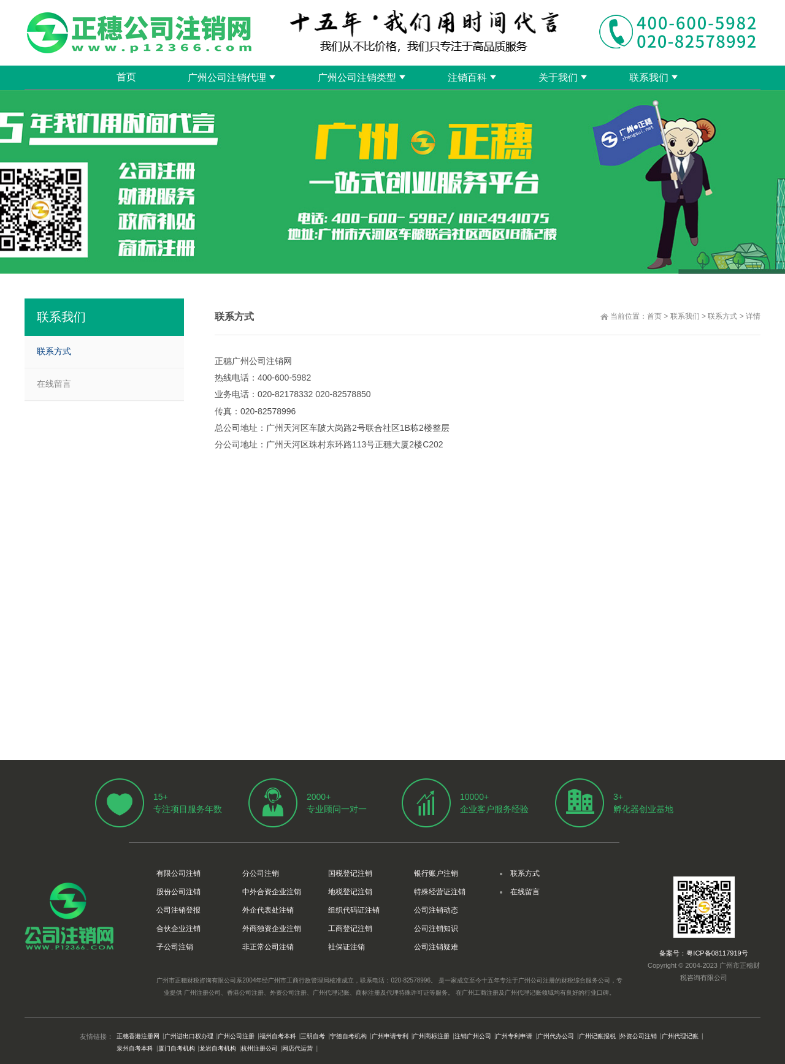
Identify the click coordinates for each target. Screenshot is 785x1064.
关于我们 (558, 77)
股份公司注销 (178, 891)
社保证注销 (346, 947)
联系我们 (648, 77)
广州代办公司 (555, 1036)
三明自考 (313, 1036)
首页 (126, 77)
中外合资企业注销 (271, 891)
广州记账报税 (597, 1036)
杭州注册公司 (259, 1048)
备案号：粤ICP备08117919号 (703, 953)
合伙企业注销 (178, 928)
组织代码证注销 (354, 910)
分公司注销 (260, 873)
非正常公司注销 (268, 947)
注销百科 (467, 77)
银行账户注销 (436, 873)
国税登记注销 (350, 873)
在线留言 (54, 384)
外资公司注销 (638, 1036)
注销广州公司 (472, 1036)
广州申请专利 (390, 1036)
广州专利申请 (514, 1036)
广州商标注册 (431, 1036)
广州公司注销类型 (357, 77)
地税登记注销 (350, 891)
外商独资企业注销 (271, 928)
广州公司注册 (236, 1036)
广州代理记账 (680, 1036)
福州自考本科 (277, 1036)
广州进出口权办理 (188, 1036)
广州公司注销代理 (227, 77)
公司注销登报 (178, 910)
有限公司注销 (178, 873)
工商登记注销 (350, 928)
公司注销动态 (436, 910)
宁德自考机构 (348, 1036)
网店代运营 (297, 1048)
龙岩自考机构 (217, 1048)
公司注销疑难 (436, 947)
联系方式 (722, 316)
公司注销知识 (436, 928)
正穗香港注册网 (138, 1036)
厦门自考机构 (176, 1048)
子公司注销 (174, 947)
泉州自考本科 (135, 1048)
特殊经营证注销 (439, 891)
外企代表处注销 (268, 910)
